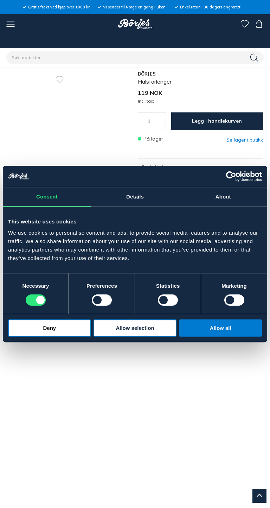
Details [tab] (135, 197)
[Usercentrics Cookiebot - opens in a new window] (231, 176)
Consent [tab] (47, 197)
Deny (49, 328)
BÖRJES (147, 74)
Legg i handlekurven (217, 121)
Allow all (220, 328)
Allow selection (135, 328)
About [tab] (223, 197)
